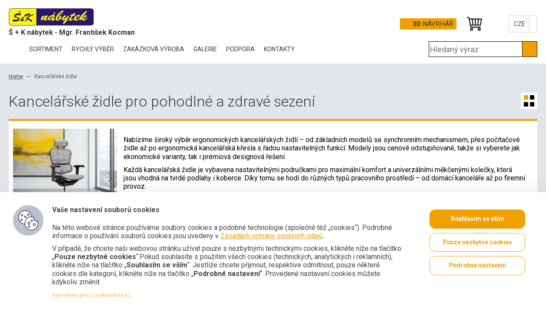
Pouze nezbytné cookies (477, 242)
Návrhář (433, 24)
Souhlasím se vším (477, 219)
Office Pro (52, 17)
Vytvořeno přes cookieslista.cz (91, 295)
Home (16, 76)
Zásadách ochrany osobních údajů (271, 236)
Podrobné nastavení (477, 266)
